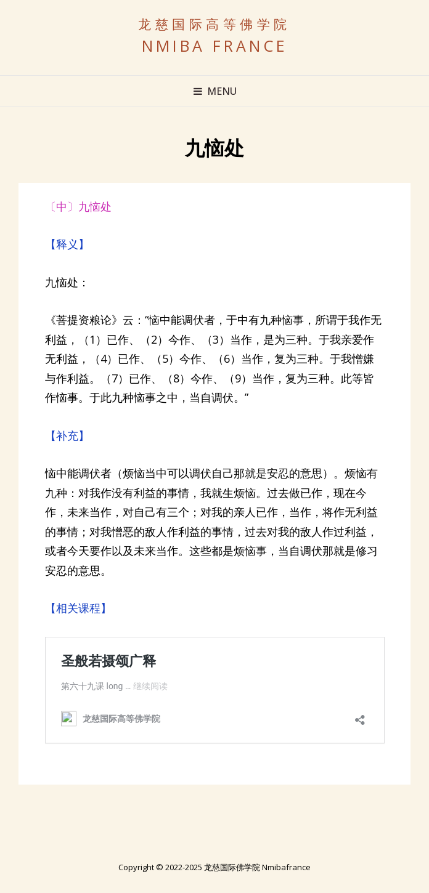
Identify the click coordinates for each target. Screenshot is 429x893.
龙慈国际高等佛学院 (214, 24)
